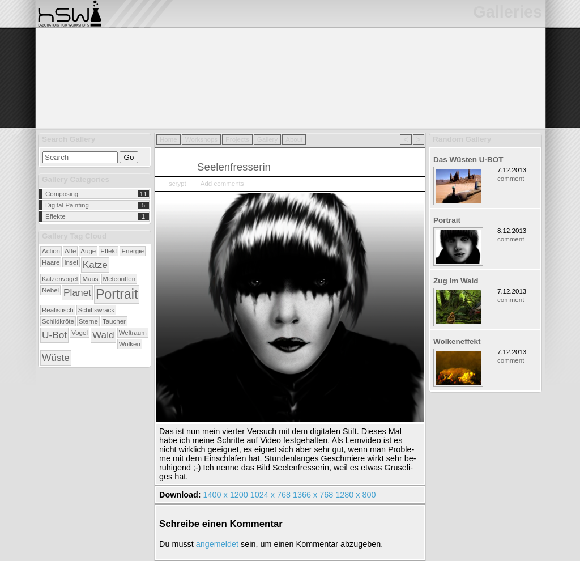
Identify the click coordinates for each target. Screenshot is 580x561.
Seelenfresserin (234, 167)
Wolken (129, 344)
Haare (50, 262)
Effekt (108, 251)
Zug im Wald (456, 281)
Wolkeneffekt (457, 341)
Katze (95, 264)
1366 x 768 (313, 494)
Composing (61, 193)
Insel (71, 262)
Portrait (117, 294)
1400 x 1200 (225, 494)
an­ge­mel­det (217, 544)
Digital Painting (67, 205)
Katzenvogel (60, 278)
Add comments (222, 183)
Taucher (114, 321)
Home (168, 139)
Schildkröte (58, 321)
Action (51, 251)
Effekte (55, 216)
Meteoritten (119, 278)
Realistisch (58, 310)
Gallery (267, 139)
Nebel (50, 290)
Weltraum (133, 332)
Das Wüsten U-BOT (468, 159)
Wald (103, 335)
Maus (90, 278)
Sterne (88, 321)
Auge (88, 251)
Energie (132, 251)
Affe (70, 251)
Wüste (56, 357)
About (293, 139)
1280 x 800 (355, 494)
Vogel (79, 332)
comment (510, 178)
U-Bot (54, 335)
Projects (237, 139)
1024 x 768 (270, 494)
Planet (77, 292)
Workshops (201, 139)
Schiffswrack (96, 310)
